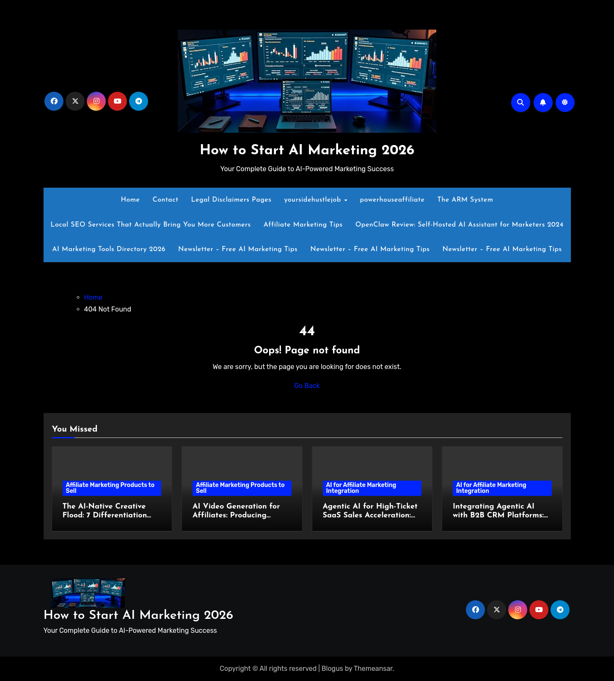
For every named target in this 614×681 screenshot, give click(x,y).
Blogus (332, 669)
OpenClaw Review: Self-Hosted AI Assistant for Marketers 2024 (459, 225)
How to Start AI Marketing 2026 (307, 151)
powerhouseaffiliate (392, 200)
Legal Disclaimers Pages (231, 200)
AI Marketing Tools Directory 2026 (108, 249)
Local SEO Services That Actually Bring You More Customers (150, 225)
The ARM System (465, 200)
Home (130, 200)
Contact (166, 200)
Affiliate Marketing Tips (303, 225)
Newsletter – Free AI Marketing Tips (237, 249)
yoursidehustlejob (313, 200)
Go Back (307, 386)
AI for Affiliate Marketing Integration (361, 488)
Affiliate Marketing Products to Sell (110, 488)
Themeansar (373, 669)
